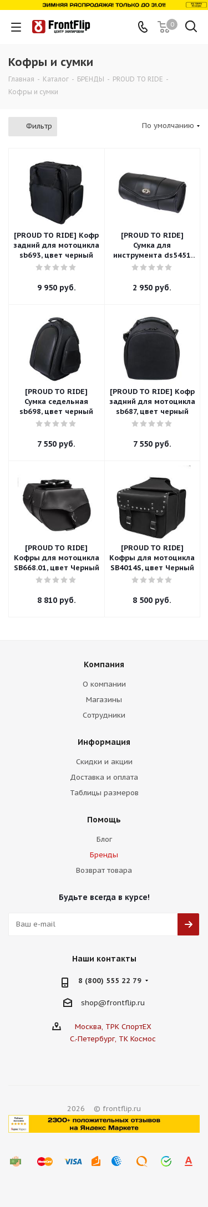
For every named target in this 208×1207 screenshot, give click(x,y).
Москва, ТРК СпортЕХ (113, 1026)
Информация (104, 742)
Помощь (104, 820)
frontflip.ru (125, 1002)
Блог (104, 839)
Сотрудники (104, 715)
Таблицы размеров (104, 792)
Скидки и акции (104, 761)
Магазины (104, 699)
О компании (104, 684)
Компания (104, 664)
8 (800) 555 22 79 (109, 980)
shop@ (93, 1002)
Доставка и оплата (104, 777)
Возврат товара (104, 870)
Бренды (104, 855)
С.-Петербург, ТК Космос (113, 1039)
